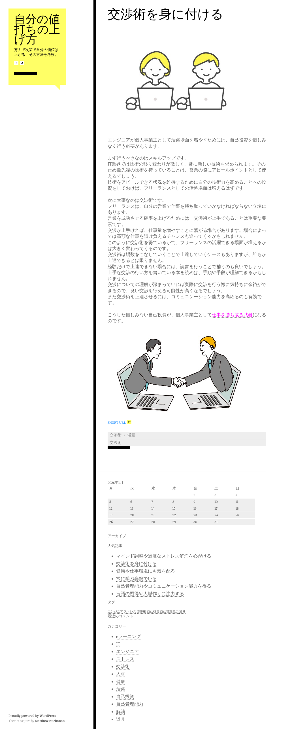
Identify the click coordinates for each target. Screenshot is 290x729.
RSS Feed (16, 63)
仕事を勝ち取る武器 (232, 314)
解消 (120, 711)
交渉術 (115, 435)
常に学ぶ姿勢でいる (136, 578)
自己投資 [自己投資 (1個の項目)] (153, 611)
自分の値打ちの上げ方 (37, 29)
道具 (120, 719)
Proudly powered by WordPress (32, 716)
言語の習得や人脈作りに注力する (150, 593)
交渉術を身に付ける (165, 14)
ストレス (125, 659)
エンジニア (127, 651)
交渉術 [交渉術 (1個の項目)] (141, 611)
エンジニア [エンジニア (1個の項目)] (115, 611)
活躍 (131, 435)
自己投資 (125, 696)
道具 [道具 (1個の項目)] (182, 611)
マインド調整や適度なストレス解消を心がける (163, 556)
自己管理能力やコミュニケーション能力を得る (163, 586)
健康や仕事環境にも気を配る (145, 571)
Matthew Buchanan (50, 721)
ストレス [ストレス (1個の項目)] (130, 611)
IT (118, 644)
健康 (120, 681)
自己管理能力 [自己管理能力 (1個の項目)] (169, 611)
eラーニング (128, 636)
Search (22, 63)
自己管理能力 (129, 704)
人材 (120, 674)
